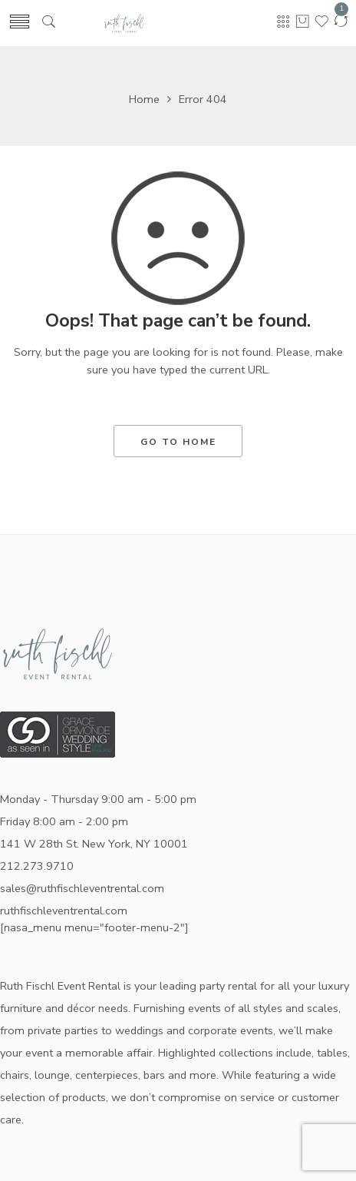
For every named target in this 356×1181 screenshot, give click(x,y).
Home (144, 99)
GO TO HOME (178, 442)
